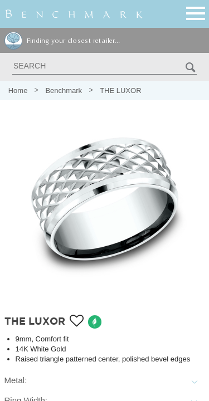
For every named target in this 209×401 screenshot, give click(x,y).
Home (18, 90)
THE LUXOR (120, 90)
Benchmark (63, 90)
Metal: (15, 380)
